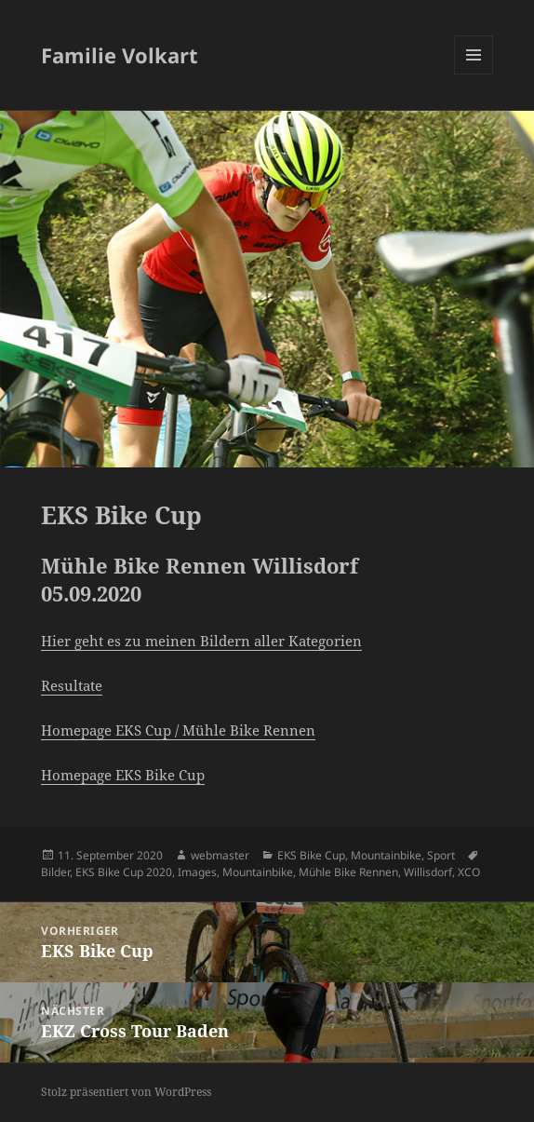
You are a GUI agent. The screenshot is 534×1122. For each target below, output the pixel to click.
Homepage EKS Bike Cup (123, 774)
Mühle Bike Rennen (348, 872)
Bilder (55, 872)
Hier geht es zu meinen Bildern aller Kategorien (201, 640)
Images (197, 872)
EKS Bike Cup (311, 855)
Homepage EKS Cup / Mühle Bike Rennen (178, 730)
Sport (441, 855)
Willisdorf (428, 872)
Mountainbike (386, 855)
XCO (469, 872)
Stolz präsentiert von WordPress (126, 1092)
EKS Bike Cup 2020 (123, 872)
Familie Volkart (119, 55)
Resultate (71, 685)
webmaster (220, 855)
